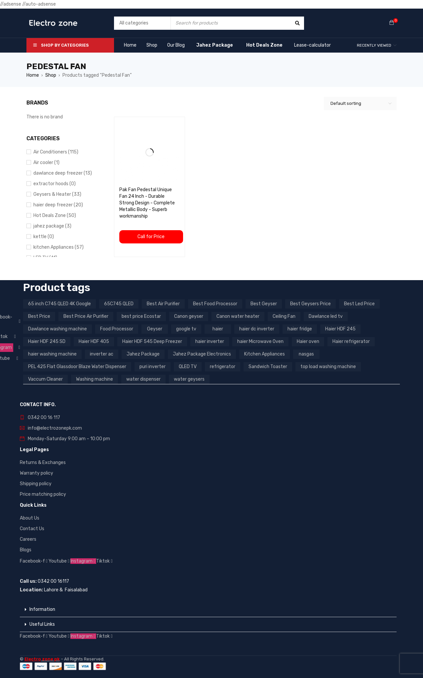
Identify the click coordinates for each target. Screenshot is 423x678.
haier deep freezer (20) (58, 205)
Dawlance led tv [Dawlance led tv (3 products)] (326, 316)
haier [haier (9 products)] (217, 329)
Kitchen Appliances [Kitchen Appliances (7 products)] (264, 354)
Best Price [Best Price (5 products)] (39, 316)
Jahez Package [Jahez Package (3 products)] (143, 354)
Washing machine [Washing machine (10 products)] (94, 379)
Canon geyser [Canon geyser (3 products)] (188, 316)
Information (42, 609)
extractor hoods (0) (54, 184)
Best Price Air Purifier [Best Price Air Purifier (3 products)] (85, 316)
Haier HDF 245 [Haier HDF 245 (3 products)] (340, 329)
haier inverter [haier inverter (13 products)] (209, 341)
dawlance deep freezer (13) (62, 173)
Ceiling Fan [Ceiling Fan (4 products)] (284, 316)
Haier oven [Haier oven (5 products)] (308, 341)
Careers (28, 539)
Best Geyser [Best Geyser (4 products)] (263, 304)
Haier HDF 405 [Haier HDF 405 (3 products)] (94, 341)
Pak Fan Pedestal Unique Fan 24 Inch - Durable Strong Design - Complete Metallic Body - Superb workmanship (147, 203)
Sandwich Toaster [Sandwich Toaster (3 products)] (268, 366)
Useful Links (42, 624)
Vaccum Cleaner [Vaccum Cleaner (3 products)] (45, 379)
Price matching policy (43, 494)
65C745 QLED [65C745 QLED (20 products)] (119, 304)
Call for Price (151, 236)
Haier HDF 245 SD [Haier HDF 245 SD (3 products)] (46, 341)
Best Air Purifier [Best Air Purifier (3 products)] (163, 304)
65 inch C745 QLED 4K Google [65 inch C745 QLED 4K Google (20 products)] (59, 304)
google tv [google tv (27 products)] (186, 329)
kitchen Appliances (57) (58, 247)
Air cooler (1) (46, 162)
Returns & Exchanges (43, 462)
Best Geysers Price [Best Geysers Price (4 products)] (310, 304)
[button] (208, 609)
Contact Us (32, 528)
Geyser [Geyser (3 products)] (154, 329)
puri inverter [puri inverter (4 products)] (152, 366)
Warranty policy (36, 473)
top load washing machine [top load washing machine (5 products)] (328, 366)
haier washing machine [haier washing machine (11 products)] (52, 354)
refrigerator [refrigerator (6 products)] (222, 366)
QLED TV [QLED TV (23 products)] (188, 366)
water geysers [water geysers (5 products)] (189, 379)
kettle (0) (43, 236)
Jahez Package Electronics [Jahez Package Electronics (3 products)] (202, 354)
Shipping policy (36, 484)
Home (32, 75)
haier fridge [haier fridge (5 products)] (300, 329)
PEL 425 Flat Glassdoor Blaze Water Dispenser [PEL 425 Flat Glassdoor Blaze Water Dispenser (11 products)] (77, 366)
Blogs (25, 550)
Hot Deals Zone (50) (54, 215)
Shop (50, 75)
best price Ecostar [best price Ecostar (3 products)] (141, 316)
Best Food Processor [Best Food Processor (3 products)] (215, 304)
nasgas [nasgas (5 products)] (306, 354)
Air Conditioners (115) (55, 152)
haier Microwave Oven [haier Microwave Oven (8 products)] (260, 341)
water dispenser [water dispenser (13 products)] (143, 379)
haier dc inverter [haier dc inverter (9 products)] (256, 329)
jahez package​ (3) (52, 226)
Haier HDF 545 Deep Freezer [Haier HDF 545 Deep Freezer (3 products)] (152, 341)
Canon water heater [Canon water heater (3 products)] (237, 316)
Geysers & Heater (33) (57, 194)
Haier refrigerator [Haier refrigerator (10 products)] (351, 341)
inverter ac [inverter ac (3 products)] (101, 354)
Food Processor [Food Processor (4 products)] (116, 329)
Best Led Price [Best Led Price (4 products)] (359, 304)
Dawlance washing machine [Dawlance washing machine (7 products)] (57, 329)
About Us (29, 518)
